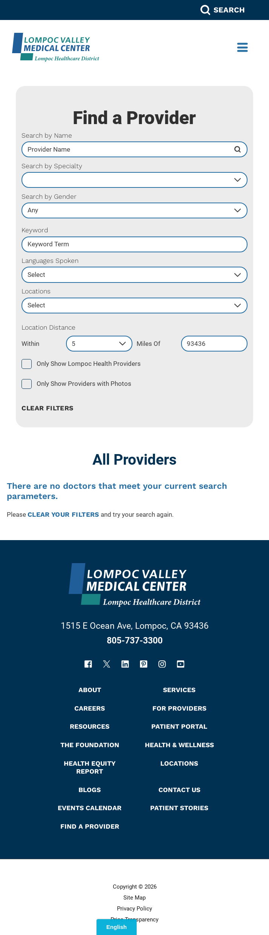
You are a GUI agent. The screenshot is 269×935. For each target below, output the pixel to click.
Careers (89, 708)
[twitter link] (106, 664)
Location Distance (48, 328)
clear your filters (63, 515)
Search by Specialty (52, 166)
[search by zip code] (214, 344)
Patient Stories (179, 808)
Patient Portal (179, 727)
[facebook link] (88, 664)
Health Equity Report (89, 767)
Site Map (134, 898)
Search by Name (47, 136)
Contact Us (179, 790)
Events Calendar (89, 808)
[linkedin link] (125, 664)
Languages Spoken (50, 261)
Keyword (35, 230)
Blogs (89, 790)
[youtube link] (180, 664)
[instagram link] (162, 664)
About (89, 690)
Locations (36, 292)
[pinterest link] (143, 664)
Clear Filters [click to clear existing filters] (47, 408)
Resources (89, 727)
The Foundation (89, 745)
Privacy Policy (134, 909)
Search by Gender (49, 197)
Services (179, 690)
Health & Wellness (179, 745)
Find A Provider (89, 827)
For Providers (179, 708)
